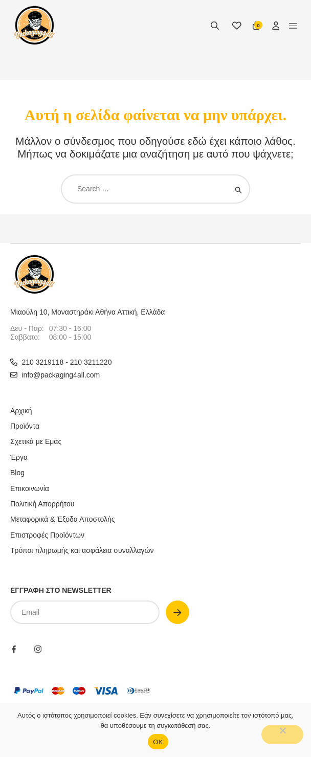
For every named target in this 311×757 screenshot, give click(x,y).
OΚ (158, 742)
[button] (293, 25)
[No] (282, 734)
